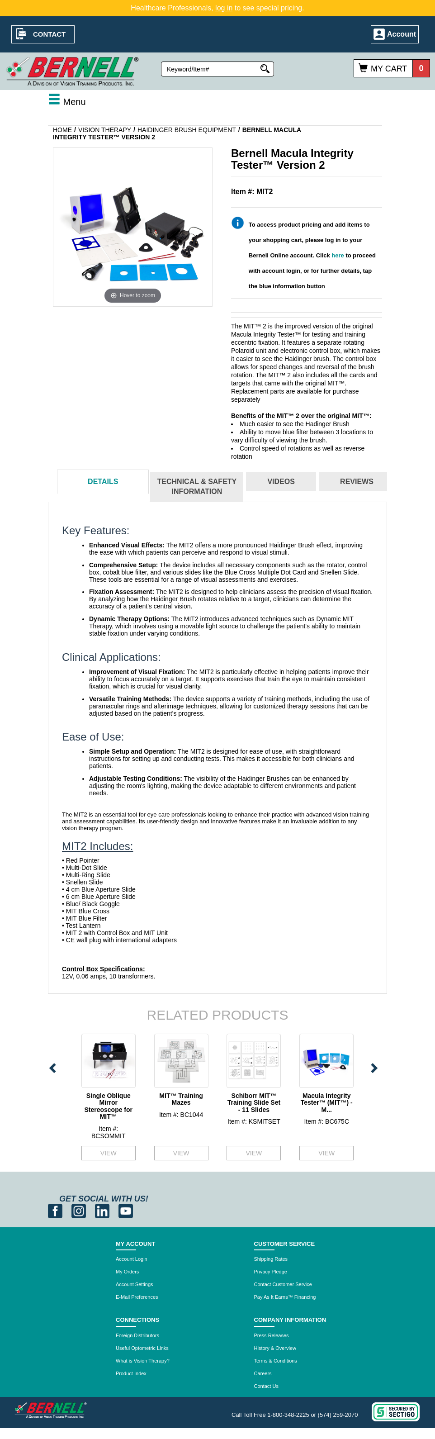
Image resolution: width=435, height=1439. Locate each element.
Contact (49, 34)
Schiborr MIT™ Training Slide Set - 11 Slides (253, 1102)
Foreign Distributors (137, 1335)
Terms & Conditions (275, 1360)
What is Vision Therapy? (143, 1360)
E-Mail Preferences (137, 1297)
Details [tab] (103, 481)
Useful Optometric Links (142, 1348)
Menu (67, 102)
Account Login (131, 1259)
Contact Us (266, 1386)
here (337, 255)
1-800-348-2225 (288, 1414)
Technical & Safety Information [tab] (197, 487)
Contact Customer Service (283, 1284)
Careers (263, 1373)
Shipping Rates (271, 1259)
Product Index (131, 1373)
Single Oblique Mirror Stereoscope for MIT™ (108, 1106)
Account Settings (134, 1284)
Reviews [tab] (357, 481)
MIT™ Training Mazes (181, 1099)
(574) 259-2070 (338, 1414)
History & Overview (275, 1348)
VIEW (108, 1153)
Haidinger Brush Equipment (186, 129)
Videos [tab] (280, 481)
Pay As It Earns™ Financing (285, 1297)
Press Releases (271, 1335)
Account (401, 34)
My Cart (389, 68)
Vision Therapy (104, 129)
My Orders (127, 1271)
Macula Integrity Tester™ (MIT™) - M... (327, 1102)
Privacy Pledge (270, 1271)
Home (62, 129)
